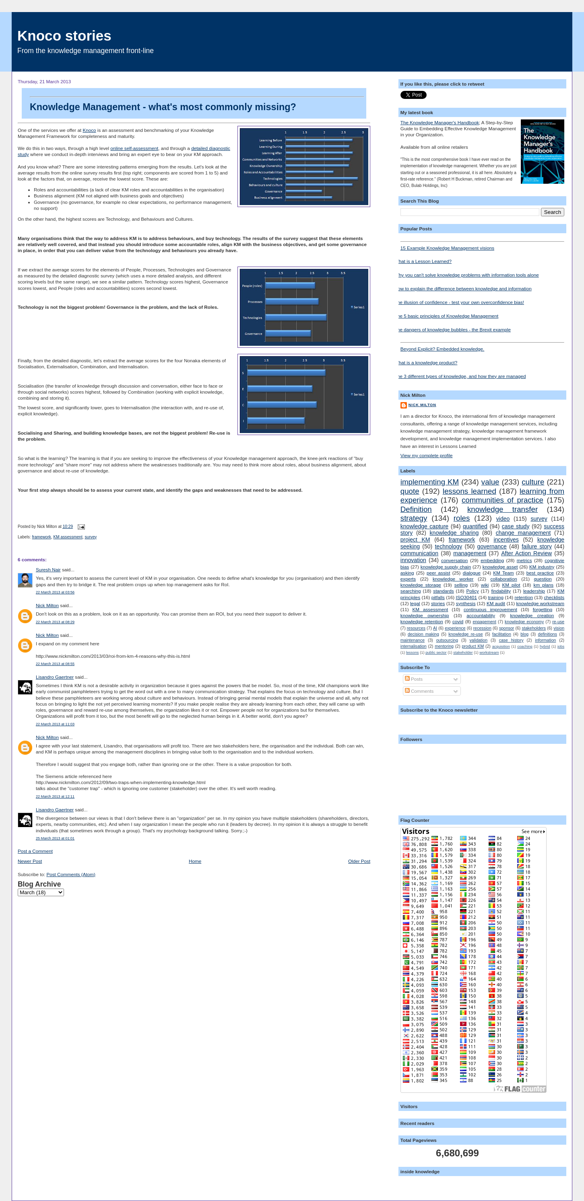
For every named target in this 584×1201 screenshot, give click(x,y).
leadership (534, 590)
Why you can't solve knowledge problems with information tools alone (466, 274)
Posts (414, 679)
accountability (480, 615)
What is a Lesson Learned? (423, 261)
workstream (489, 653)
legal (415, 603)
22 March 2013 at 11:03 (55, 724)
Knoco (89, 130)
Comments (419, 691)
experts (408, 578)
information (545, 640)
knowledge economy (524, 621)
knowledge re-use (465, 634)
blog (524, 634)
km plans (544, 584)
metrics (524, 560)
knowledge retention (421, 621)
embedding (492, 560)
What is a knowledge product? (426, 362)
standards (443, 590)
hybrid (545, 647)
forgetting (543, 609)
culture (533, 482)
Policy (472, 590)
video (503, 518)
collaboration (503, 578)
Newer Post (30, 861)
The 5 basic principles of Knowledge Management (446, 315)
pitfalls (438, 597)
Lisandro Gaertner (55, 677)
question (543, 578)
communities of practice (502, 500)
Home (195, 861)
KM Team (503, 572)
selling (461, 584)
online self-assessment (134, 148)
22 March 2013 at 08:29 (55, 622)
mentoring (444, 646)
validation (478, 640)
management (469, 553)
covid (457, 621)
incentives (505, 539)
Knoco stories (64, 35)
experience (455, 628)
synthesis (466, 603)
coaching (524, 647)
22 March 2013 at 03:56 (55, 592)
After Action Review (526, 553)
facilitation (501, 634)
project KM (415, 539)
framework (41, 537)
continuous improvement (490, 609)
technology (448, 546)
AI (435, 628)
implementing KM (429, 482)
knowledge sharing (454, 533)
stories (438, 603)
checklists (554, 597)
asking (407, 572)
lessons (412, 653)
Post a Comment (35, 851)
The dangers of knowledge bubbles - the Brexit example (452, 329)
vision (558, 628)
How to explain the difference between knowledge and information (463, 288)
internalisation (413, 646)
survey (91, 537)
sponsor (506, 628)
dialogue (472, 572)
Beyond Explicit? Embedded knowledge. (482, 346)
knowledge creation (532, 615)
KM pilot (511, 584)
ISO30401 (466, 597)
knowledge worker (453, 578)
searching (410, 590)
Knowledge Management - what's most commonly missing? (197, 104)
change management (523, 533)
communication (419, 553)
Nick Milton (47, 605)
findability (501, 590)
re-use (558, 621)
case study (516, 526)
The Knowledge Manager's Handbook (439, 122)
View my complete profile (426, 455)
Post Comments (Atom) (70, 874)
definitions (547, 634)
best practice (540, 572)
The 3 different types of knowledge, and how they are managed (460, 376)
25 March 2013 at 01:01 (55, 838)
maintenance (412, 640)
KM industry (541, 566)
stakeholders (534, 628)
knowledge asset (500, 566)
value (490, 482)
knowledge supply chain (446, 566)
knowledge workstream (540, 603)
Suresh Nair (48, 569)
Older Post (359, 861)
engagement (484, 621)
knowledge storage (420, 584)
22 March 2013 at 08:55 (55, 664)
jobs (560, 647)
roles (462, 518)
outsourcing (447, 640)
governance (492, 546)
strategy (413, 518)
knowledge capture (424, 526)
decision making (423, 634)
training (496, 597)
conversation (454, 560)
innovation (413, 560)
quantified (475, 526)
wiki (485, 584)
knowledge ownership (424, 615)
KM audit (496, 603)
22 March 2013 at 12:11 (55, 797)
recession (482, 628)
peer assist (438, 572)
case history (511, 640)
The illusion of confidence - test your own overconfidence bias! (459, 302)
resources (416, 628)
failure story (537, 546)
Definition (416, 509)
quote (409, 491)
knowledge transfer (502, 509)
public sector (435, 653)
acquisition (501, 647)
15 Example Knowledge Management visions (482, 245)
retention (523, 597)
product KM (473, 646)
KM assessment (68, 537)
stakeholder (463, 653)
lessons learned (469, 491)
